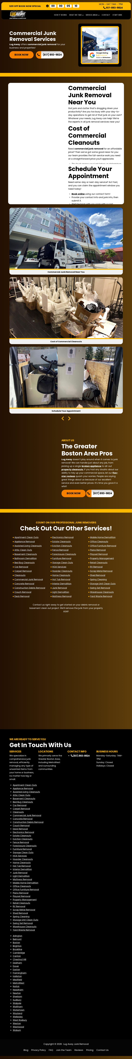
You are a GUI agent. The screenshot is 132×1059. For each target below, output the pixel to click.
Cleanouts (19, 576)
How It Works (60, 15)
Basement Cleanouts (25, 555)
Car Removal (21, 567)
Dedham (17, 965)
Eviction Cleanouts (62, 546)
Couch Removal (22, 593)
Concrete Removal (24, 584)
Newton (17, 996)
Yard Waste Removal (101, 597)
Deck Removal (21, 597)
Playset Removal (99, 555)
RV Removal (96, 567)
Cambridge (19, 955)
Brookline (17, 952)
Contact (106, 15)
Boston (16, 945)
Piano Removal (98, 551)
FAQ (51, 1052)
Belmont (17, 942)
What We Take (76, 15)
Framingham (19, 975)
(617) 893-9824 (52, 54)
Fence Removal (60, 551)
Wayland (17, 1016)
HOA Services (59, 567)
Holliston (17, 979)
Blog (26, 1052)
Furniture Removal (61, 559)
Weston (17, 1026)
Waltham (18, 1009)
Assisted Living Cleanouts (28, 546)
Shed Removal (97, 576)
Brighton (17, 948)
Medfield (17, 982)
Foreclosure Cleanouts (64, 555)
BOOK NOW (21, 54)
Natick (16, 989)
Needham (18, 992)
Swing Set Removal (100, 588)
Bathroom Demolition (25, 559)
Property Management (102, 559)
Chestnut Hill (19, 962)
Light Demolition (60, 593)
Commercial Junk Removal (28, 580)
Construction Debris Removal (29, 588)
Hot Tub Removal (61, 580)
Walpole (17, 1006)
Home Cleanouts (61, 576)
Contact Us (102, 1052)
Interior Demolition (61, 584)
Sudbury (17, 1002)
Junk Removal (59, 588)
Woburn (17, 1033)
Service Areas (92, 15)
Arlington (17, 938)
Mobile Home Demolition (103, 538)
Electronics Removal (63, 538)
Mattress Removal (61, 597)
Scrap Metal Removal (101, 572)
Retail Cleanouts (98, 563)
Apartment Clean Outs (26, 538)
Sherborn (17, 999)
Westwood (18, 1029)
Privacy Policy (38, 1052)
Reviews (79, 1052)
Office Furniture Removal (103, 546)
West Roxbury (20, 1023)
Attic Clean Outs (23, 551)
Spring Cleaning (98, 580)
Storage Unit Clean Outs (103, 584)
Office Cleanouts (99, 542)
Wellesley (18, 1019)
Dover (16, 969)
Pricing (89, 1052)
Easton (16, 972)
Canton (17, 959)
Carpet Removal (23, 572)
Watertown (18, 1012)
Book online (78, 194)
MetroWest (18, 986)
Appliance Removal (24, 542)
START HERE (117, 15)
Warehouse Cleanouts (102, 593)
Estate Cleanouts (61, 542)
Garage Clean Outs (62, 563)
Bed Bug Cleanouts (24, 563)
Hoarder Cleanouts (62, 572)
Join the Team (63, 1052)
